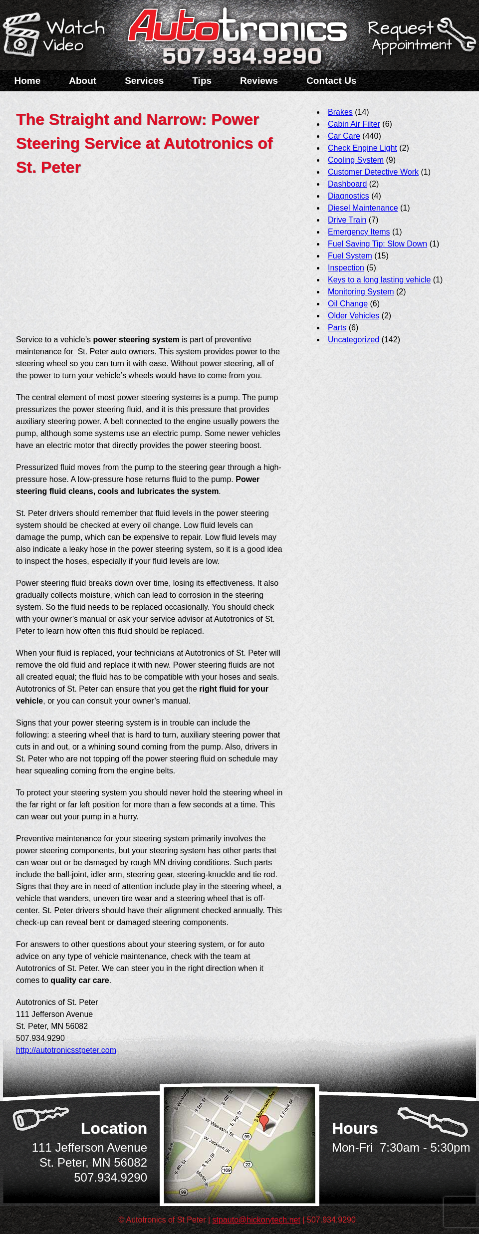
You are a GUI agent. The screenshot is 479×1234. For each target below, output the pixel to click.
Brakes (340, 112)
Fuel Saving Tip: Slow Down (377, 244)
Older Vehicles (353, 315)
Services (144, 80)
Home (27, 80)
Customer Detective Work (373, 172)
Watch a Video (58, 36)
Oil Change (348, 303)
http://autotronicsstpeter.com (66, 1050)
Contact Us (331, 80)
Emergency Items (359, 232)
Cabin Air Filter (354, 124)
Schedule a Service (421, 41)
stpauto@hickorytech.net (256, 1220)
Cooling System (356, 160)
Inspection (346, 267)
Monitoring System (361, 291)
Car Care (344, 136)
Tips (202, 80)
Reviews (259, 80)
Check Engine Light (362, 148)
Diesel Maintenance (363, 208)
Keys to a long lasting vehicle (379, 279)
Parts (337, 327)
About (82, 80)
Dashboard (347, 184)
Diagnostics (348, 196)
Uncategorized (353, 339)
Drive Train (347, 220)
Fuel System (350, 255)
